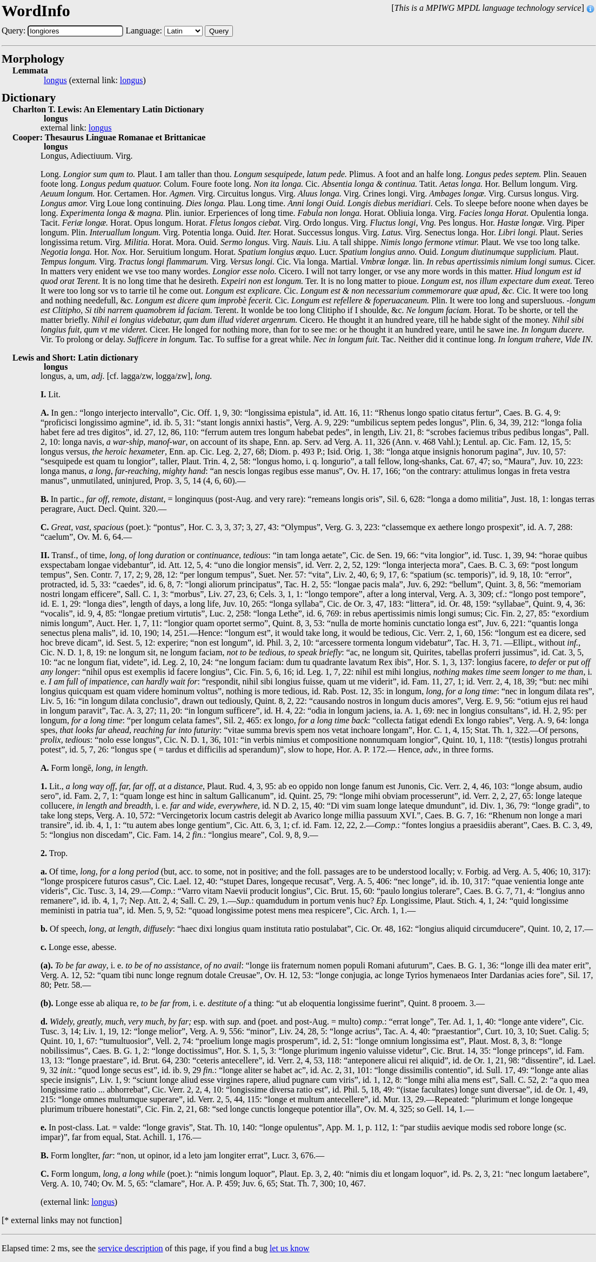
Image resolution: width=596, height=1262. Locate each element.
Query (219, 31)
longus (55, 80)
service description (130, 1248)
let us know (290, 1248)
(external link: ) (95, 80)
